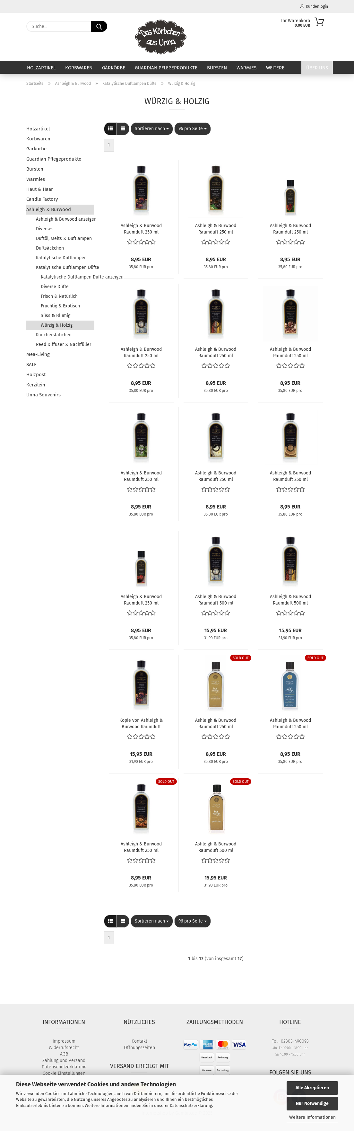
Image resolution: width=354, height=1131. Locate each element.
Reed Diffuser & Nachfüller (63, 344)
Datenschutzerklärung (191, 1105)
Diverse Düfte (55, 286)
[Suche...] (99, 26)
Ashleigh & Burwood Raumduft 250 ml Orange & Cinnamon (141, 846)
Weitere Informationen (312, 1117)
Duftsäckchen (50, 248)
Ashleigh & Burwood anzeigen (65, 219)
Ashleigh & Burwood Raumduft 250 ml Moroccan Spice (215, 352)
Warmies (246, 68)
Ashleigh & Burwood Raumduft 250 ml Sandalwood (290, 475)
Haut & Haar (39, 189)
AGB (64, 1054)
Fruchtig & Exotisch (60, 306)
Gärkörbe (113, 68)
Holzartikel (41, 68)
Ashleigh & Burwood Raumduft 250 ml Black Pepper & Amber (290, 723)
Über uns (317, 68)
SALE (31, 364)
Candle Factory (42, 199)
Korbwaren (78, 68)
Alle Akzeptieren (312, 1088)
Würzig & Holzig (57, 325)
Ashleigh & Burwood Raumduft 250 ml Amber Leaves (141, 228)
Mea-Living (38, 354)
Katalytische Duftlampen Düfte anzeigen (67, 277)
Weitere (275, 68)
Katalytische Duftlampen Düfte (65, 267)
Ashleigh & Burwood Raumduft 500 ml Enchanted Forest (215, 599)
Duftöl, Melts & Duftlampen (64, 238)
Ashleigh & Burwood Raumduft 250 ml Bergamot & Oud (215, 228)
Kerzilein (35, 385)
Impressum (64, 1041)
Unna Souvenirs (43, 395)
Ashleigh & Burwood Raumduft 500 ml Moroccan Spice (290, 599)
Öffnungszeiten (139, 1047)
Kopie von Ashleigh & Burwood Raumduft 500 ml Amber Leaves (141, 723)
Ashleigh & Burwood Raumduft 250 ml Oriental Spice (290, 352)
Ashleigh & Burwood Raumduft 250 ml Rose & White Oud (215, 475)
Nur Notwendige (312, 1103)
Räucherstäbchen (54, 335)
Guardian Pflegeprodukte (166, 68)
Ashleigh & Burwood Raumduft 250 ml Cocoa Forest (290, 228)
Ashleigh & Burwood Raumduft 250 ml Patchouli (141, 475)
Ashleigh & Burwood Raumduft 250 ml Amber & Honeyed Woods (215, 723)
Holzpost (36, 374)
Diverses (45, 229)
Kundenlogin (314, 6)
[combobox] (152, 128)
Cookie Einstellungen (64, 1073)
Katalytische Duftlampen (61, 258)
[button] (110, 128)
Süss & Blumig (55, 315)
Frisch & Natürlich (59, 296)
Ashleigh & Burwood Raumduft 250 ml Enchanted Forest (141, 352)
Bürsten (217, 68)
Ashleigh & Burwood (48, 209)
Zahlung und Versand (63, 1060)
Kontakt (139, 1041)
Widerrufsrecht (64, 1047)
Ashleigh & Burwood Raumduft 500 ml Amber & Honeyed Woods (215, 846)
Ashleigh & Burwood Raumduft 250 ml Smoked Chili (141, 599)
